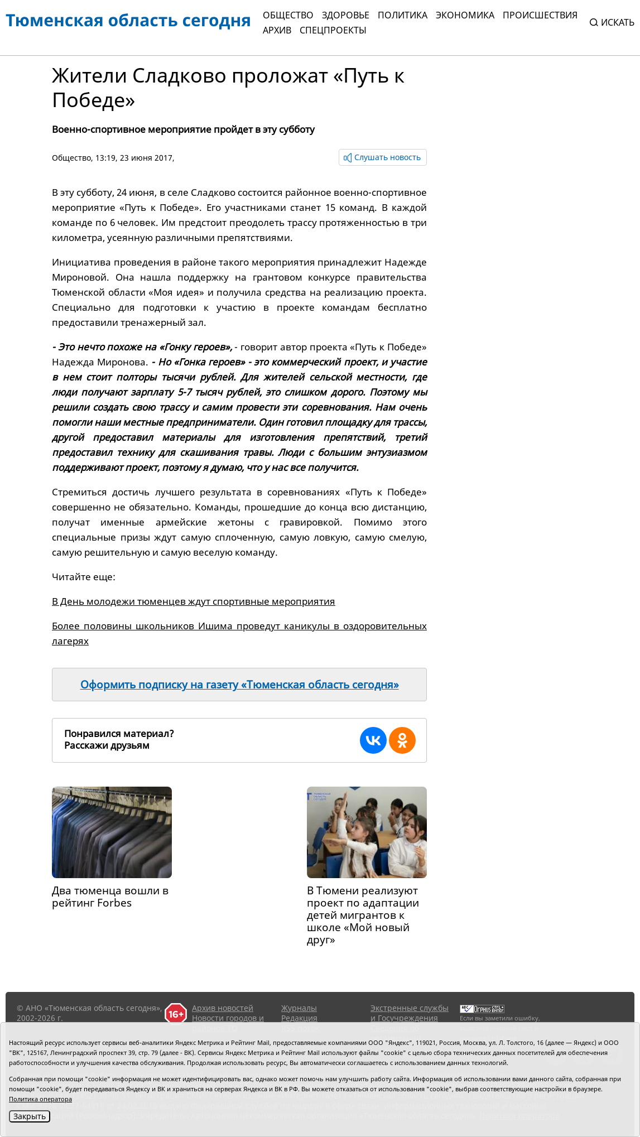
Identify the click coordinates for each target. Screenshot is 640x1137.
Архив (277, 30)
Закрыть (29, 1116)
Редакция (299, 1018)
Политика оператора (40, 1099)
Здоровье (345, 15)
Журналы (299, 1008)
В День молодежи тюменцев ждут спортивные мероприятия (193, 601)
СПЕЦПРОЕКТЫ (333, 30)
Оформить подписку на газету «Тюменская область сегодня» (239, 684)
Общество (288, 15)
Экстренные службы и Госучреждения (409, 1013)
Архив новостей (222, 1008)
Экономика (465, 15)
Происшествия (540, 15)
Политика (402, 15)
